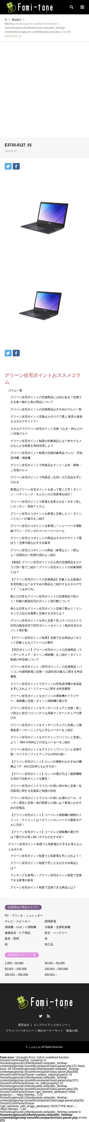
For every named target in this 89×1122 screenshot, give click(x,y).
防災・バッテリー (56, 933)
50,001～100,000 (16, 969)
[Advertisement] (44, 90)
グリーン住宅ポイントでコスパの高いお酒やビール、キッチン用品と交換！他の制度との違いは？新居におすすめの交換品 (46, 802)
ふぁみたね (34, 1047)
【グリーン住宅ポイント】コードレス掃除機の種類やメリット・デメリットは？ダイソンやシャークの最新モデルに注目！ (46, 819)
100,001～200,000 (56, 969)
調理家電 (50, 921)
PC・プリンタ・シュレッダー (24, 915)
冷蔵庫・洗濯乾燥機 (57, 927)
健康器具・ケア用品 (17, 933)
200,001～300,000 (16, 974)
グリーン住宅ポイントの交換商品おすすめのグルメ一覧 (46, 409)
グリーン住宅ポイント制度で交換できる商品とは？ (43, 887)
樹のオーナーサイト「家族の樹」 (59, 1030)
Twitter (40, 1016)
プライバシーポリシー (20, 1030)
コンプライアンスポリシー (50, 1025)
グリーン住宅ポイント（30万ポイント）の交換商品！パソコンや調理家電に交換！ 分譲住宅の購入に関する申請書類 (46, 671)
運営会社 (23, 1025)
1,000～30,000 (14, 963)
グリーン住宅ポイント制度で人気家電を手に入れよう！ (46, 856)
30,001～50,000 (55, 963)
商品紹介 (16, 19)
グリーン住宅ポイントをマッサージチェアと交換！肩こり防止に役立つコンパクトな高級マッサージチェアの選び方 (46, 713)
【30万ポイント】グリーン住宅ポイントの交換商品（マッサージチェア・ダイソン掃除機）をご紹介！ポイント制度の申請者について (46, 654)
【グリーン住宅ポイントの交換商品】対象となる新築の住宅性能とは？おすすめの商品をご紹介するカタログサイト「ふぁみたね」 (46, 584)
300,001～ (51, 974)
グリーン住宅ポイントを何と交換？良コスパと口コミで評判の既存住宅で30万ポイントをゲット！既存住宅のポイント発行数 (46, 625)
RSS (48, 1016)
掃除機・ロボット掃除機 (20, 927)
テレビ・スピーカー (17, 921)
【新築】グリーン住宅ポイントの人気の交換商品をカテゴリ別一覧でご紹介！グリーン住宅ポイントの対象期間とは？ (46, 567)
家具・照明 (12, 938)
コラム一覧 (15, 390)
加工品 (49, 944)
